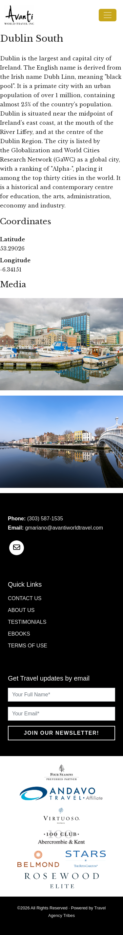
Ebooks (19, 634)
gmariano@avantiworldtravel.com (64, 528)
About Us (21, 610)
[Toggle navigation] (107, 15)
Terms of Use (27, 645)
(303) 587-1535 (45, 518)
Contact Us (25, 598)
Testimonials (27, 622)
